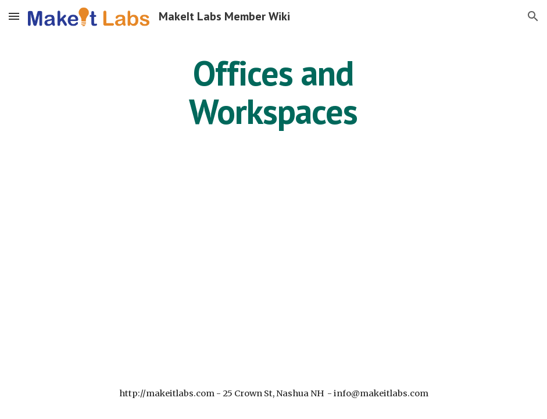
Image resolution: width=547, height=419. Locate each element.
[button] (14, 16)
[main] (273, 92)
